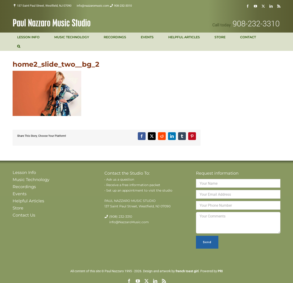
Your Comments (238, 223)
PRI (220, 271)
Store (18, 208)
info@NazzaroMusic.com (129, 222)
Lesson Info (24, 172)
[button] (19, 46)
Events (20, 193)
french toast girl (187, 271)
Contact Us (24, 215)
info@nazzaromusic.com (93, 5)
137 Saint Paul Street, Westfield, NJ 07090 (44, 5)
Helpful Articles (28, 200)
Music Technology (31, 179)
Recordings (24, 186)
